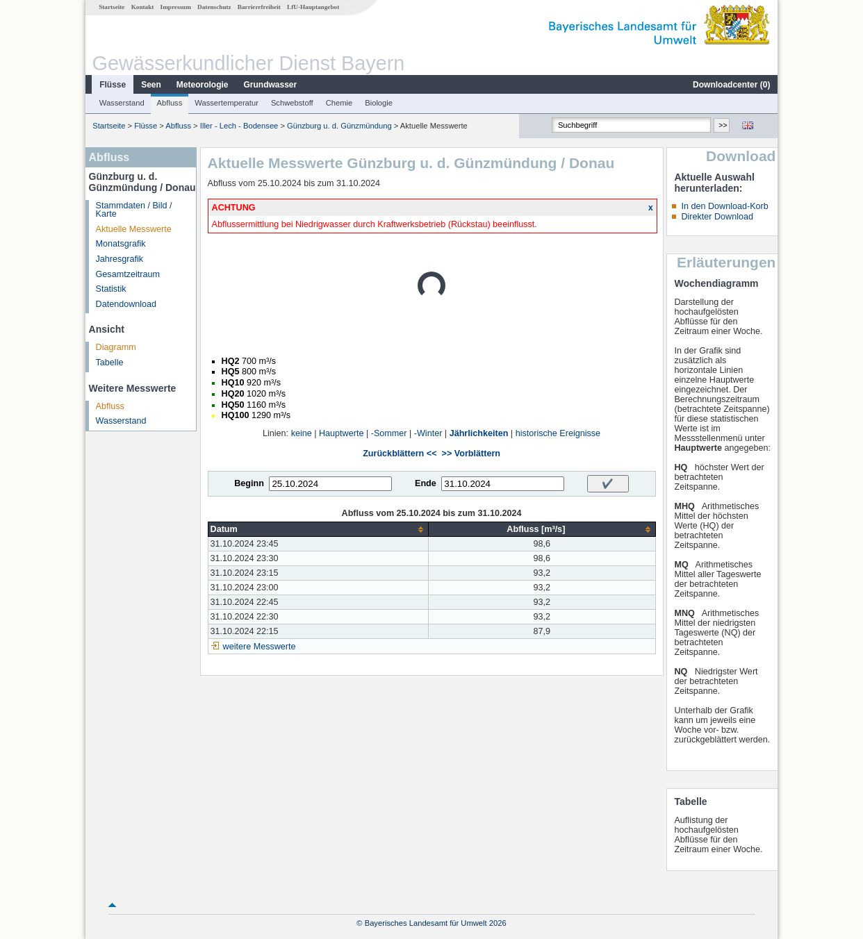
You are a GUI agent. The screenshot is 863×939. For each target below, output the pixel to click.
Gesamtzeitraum (128, 274)
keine (301, 433)
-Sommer (389, 433)
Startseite (111, 6)
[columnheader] (318, 529)
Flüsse (112, 85)
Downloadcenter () (731, 85)
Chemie (339, 103)
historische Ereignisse (558, 433)
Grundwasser (270, 85)
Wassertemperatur (226, 103)
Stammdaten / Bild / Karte (134, 210)
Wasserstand (122, 103)
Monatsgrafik (121, 244)
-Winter (428, 433)
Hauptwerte (341, 433)
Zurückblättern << (399, 453)
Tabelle (110, 362)
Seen (151, 85)
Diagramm (116, 347)
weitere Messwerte (259, 646)
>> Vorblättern (471, 453)
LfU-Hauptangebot (313, 6)
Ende (425, 483)
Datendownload (126, 304)
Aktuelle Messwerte (134, 229)
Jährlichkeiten (479, 433)
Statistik (111, 289)
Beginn (249, 483)
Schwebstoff (292, 103)
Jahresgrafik (120, 259)
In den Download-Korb (724, 206)
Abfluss (170, 103)
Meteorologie (202, 85)
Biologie (379, 103)
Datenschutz (214, 6)
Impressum (176, 6)
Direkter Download (717, 217)
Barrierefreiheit (259, 6)
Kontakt (142, 6)
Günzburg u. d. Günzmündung (339, 126)
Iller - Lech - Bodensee (239, 126)
